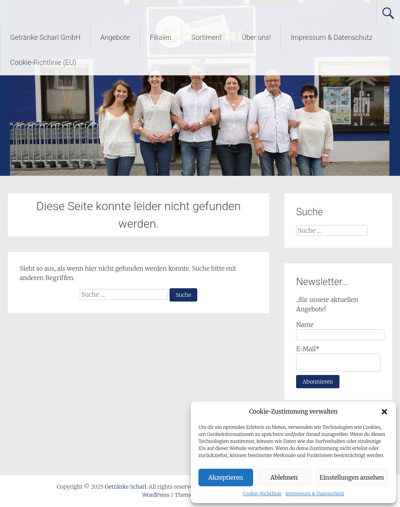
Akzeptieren (226, 477)
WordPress (156, 494)
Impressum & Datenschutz (315, 493)
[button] (384, 412)
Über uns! (256, 37)
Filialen (160, 37)
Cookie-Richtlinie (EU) (43, 62)
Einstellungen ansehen (352, 477)
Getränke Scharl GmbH (45, 37)
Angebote (115, 37)
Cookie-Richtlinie (262, 493)
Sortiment (206, 37)
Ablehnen (284, 477)
